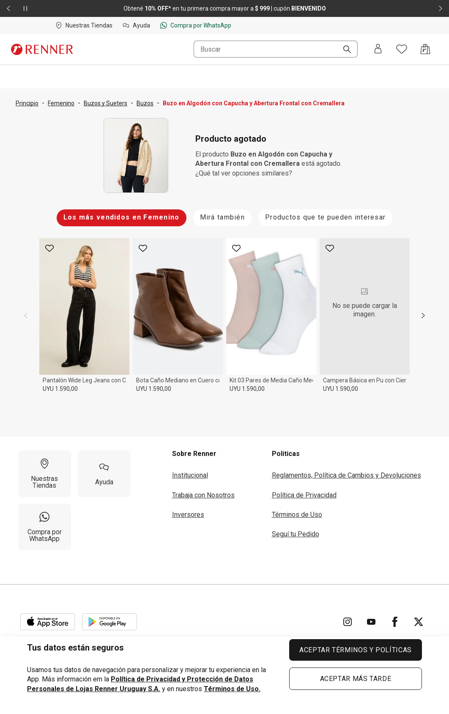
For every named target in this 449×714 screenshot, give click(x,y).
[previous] (26, 315)
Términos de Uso (297, 515)
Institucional (190, 475)
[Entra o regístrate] (378, 49)
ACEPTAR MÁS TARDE (356, 679)
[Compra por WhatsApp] (44, 527)
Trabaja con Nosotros (203, 495)
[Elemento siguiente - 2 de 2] (440, 8)
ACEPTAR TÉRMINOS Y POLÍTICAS (355, 650)
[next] (423, 315)
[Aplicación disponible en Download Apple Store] (47, 621)
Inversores (188, 515)
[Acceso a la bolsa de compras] (425, 49)
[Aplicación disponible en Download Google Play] (109, 621)
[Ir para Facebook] (395, 622)
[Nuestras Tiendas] (44, 473)
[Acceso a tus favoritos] (402, 49)
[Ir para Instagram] (347, 622)
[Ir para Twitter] (418, 622)
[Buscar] (344, 50)
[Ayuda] (104, 473)
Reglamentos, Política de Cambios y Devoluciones (346, 475)
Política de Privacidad (304, 495)
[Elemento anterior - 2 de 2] (8, 8)
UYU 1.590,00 (60, 388)
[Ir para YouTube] (371, 622)
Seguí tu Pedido (295, 534)
